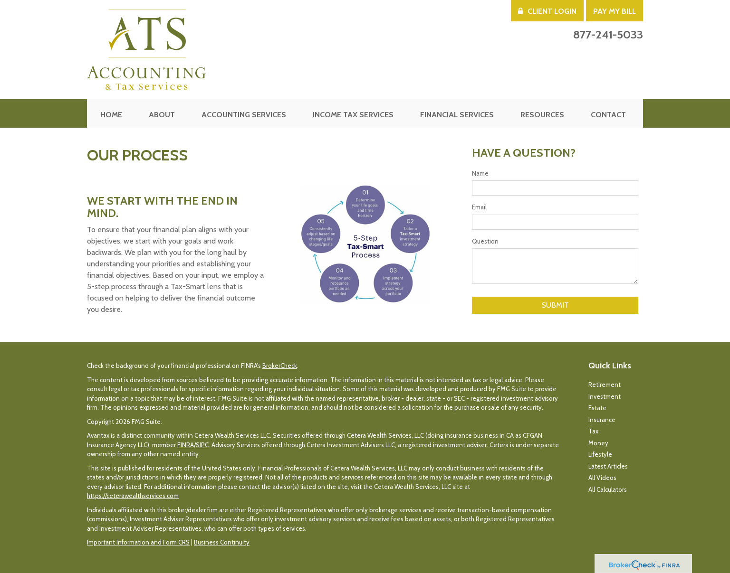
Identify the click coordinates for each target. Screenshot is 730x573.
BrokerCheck (279, 365)
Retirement (604, 384)
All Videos (602, 477)
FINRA (185, 445)
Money (598, 443)
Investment (604, 396)
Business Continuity (222, 542)
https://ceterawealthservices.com (133, 495)
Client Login (547, 11)
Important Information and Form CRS (138, 542)
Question (485, 241)
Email (479, 207)
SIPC (202, 445)
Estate (597, 408)
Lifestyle (600, 454)
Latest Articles (608, 466)
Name (480, 173)
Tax (593, 431)
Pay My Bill (614, 11)
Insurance (601, 419)
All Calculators (607, 489)
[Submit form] (555, 305)
